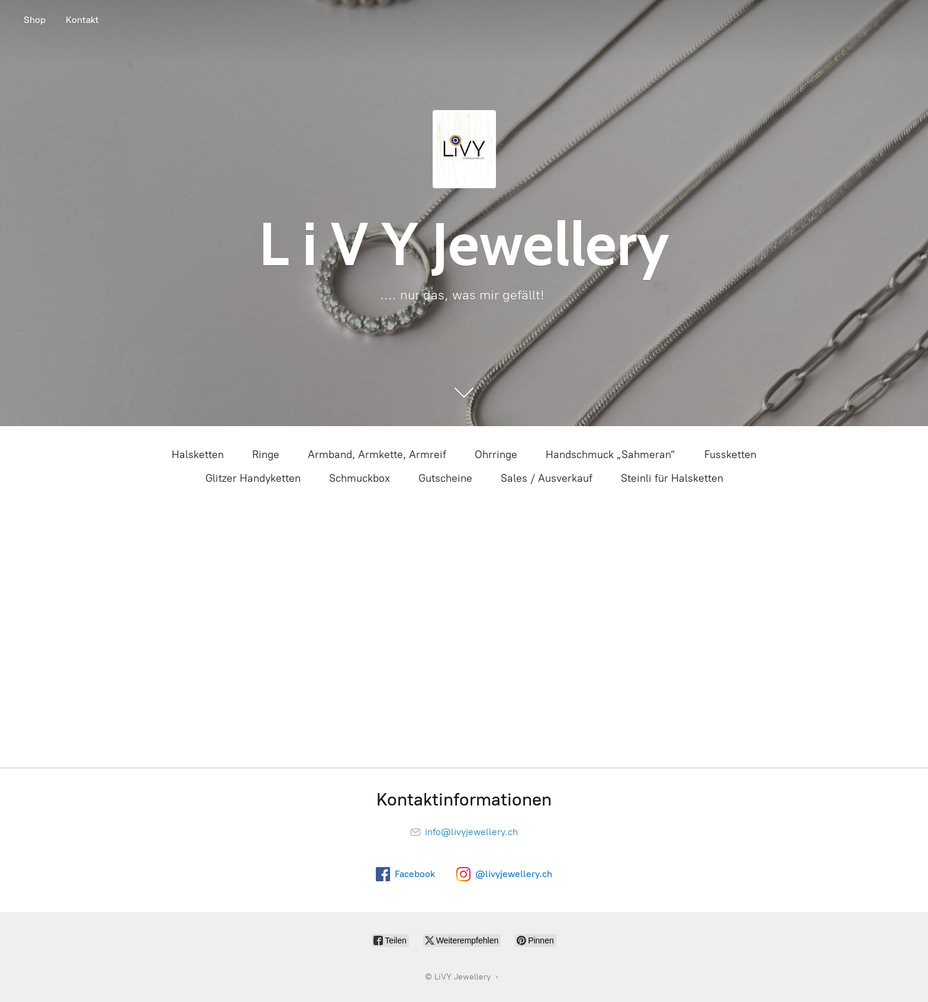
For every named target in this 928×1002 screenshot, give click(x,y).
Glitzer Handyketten (253, 478)
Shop (35, 19)
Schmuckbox (359, 478)
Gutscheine (445, 478)
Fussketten (730, 454)
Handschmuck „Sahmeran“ (611, 454)
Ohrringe (496, 454)
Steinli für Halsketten (672, 478)
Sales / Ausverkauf (546, 478)
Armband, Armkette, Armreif (377, 454)
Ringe (265, 454)
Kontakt (82, 19)
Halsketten (198, 454)
